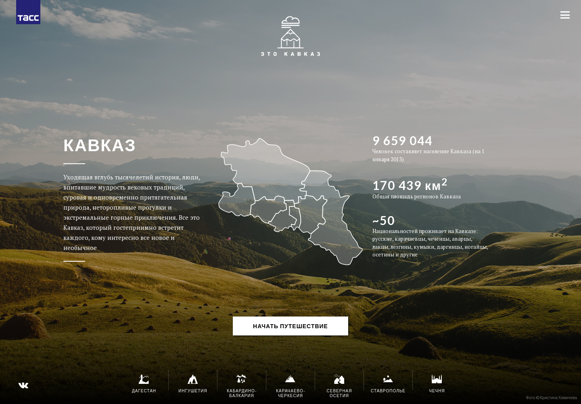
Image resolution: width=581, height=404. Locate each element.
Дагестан (144, 383)
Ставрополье (388, 383)
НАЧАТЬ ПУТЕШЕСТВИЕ (290, 326)
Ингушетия (193, 383)
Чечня (437, 383)
